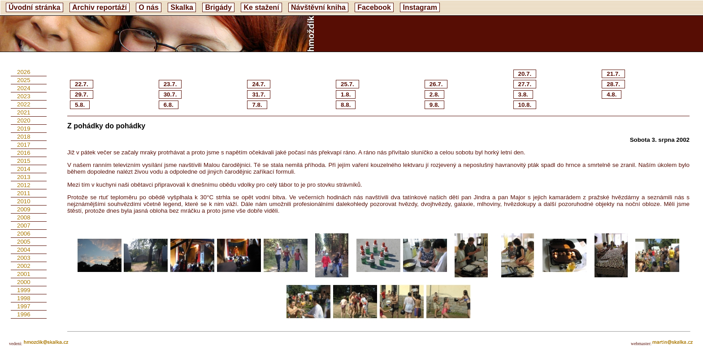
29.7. (81, 94)
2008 (23, 217)
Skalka (181, 7)
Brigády (218, 7)
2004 (23, 249)
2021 (23, 112)
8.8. (346, 104)
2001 (23, 274)
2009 (23, 209)
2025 (23, 80)
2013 (23, 177)
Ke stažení (261, 7)
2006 (23, 233)
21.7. (613, 73)
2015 (23, 161)
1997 (23, 306)
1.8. (346, 94)
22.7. (81, 84)
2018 (23, 136)
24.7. (258, 84)
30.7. (170, 94)
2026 (23, 72)
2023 (23, 96)
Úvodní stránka (35, 7)
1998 (23, 298)
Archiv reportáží (99, 7)
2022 (23, 104)
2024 (23, 88)
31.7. (258, 94)
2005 (23, 241)
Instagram (420, 7)
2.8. (434, 94)
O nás (148, 7)
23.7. (170, 84)
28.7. (613, 84)
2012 (23, 185)
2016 (23, 152)
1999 (23, 290)
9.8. (434, 104)
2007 (23, 225)
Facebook (374, 7)
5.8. (80, 104)
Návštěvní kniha (318, 7)
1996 (23, 314)
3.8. (523, 94)
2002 (23, 266)
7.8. (257, 104)
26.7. (436, 84)
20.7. (525, 73)
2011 (23, 193)
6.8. (169, 104)
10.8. (525, 104)
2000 (23, 282)
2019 (23, 128)
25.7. (347, 84)
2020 (23, 120)
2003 (23, 257)
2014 (23, 169)
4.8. (611, 94)
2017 (23, 144)
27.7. (525, 84)
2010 (23, 201)
